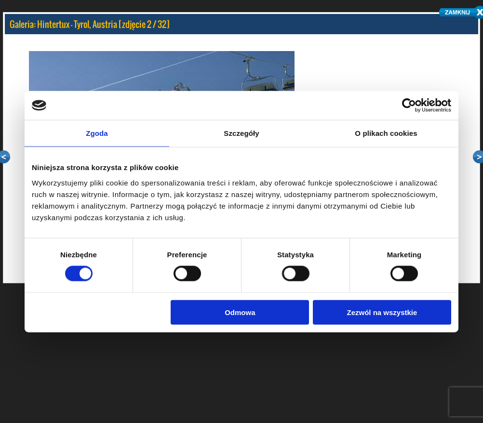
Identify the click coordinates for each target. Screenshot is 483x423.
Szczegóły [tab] (241, 133)
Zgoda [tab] (97, 133)
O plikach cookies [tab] (386, 133)
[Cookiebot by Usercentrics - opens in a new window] (409, 105)
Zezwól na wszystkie (382, 312)
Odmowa (240, 312)
